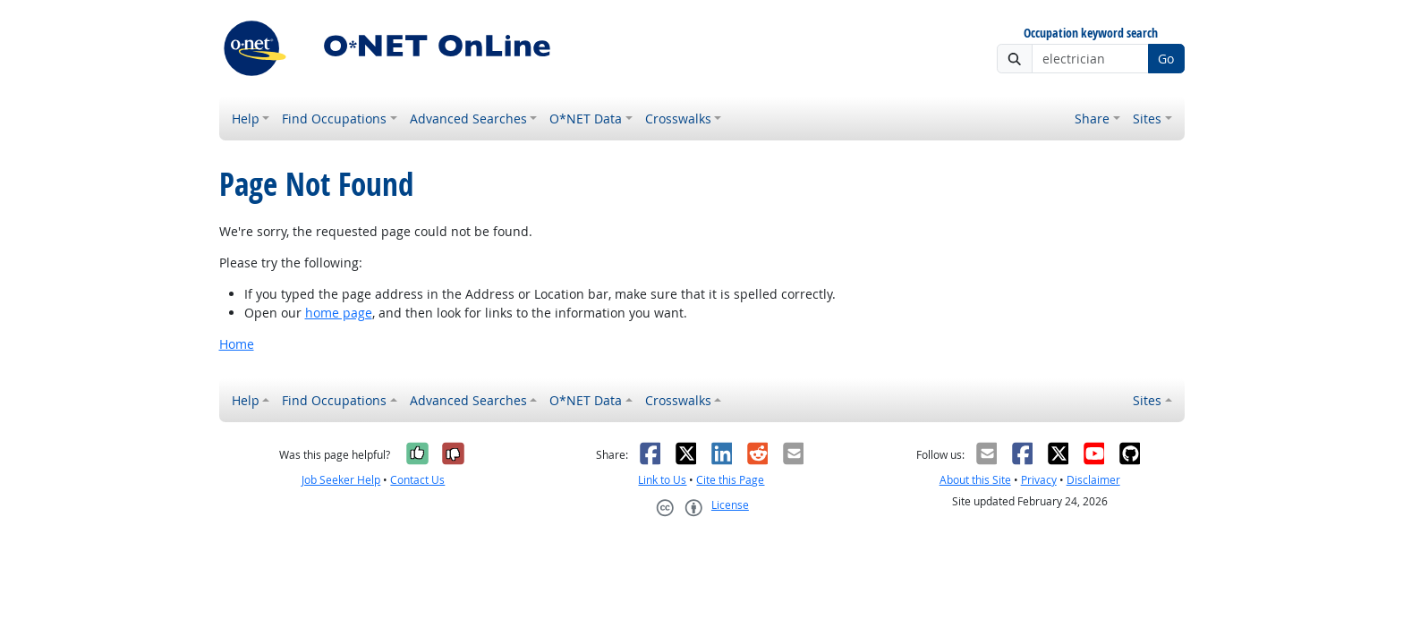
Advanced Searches (468, 118)
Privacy (1039, 479)
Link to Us (662, 479)
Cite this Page (730, 479)
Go (1166, 58)
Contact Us (417, 479)
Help (245, 118)
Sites (1147, 118)
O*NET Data (585, 118)
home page (338, 312)
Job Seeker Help (341, 479)
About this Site (975, 479)
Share (1092, 118)
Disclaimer (1093, 479)
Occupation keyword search (1091, 33)
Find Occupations (334, 118)
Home (236, 343)
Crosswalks (678, 118)
